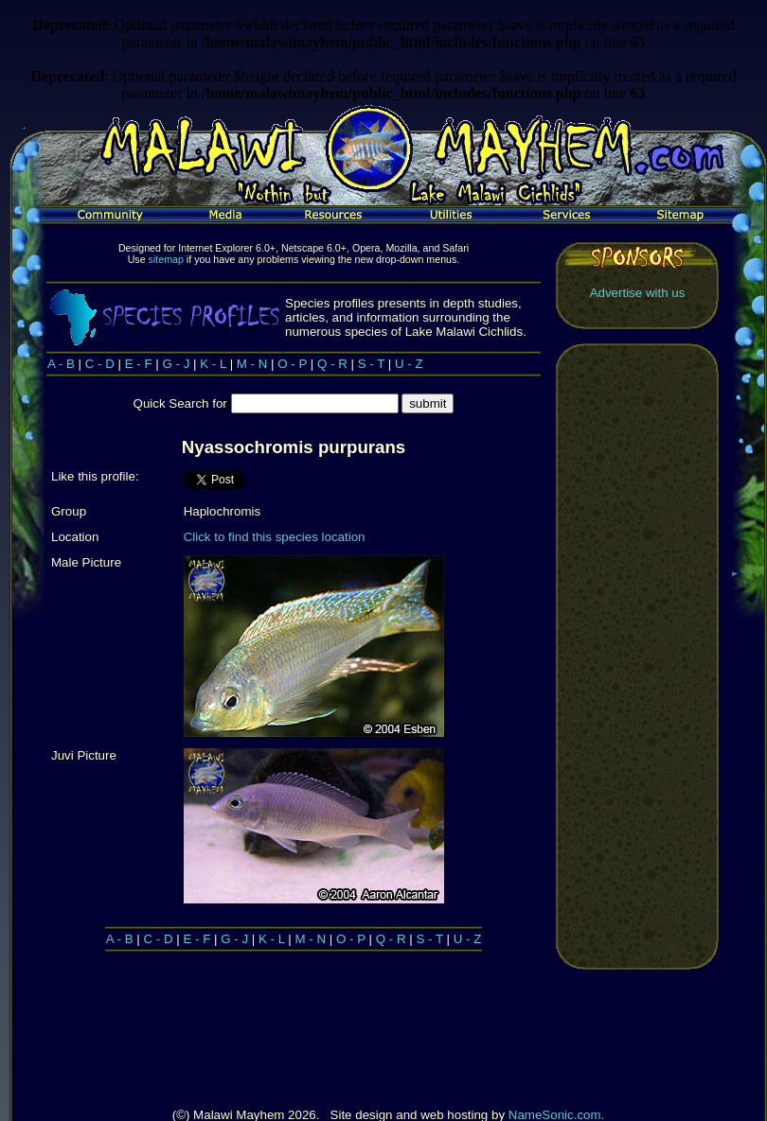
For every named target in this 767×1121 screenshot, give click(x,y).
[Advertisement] (637, 656)
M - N (252, 364)
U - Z (409, 364)
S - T (371, 364)
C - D (100, 364)
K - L (213, 364)
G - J (176, 364)
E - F (138, 364)
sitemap (166, 259)
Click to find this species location (275, 537)
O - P (292, 364)
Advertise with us (638, 293)
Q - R (332, 364)
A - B (61, 364)
